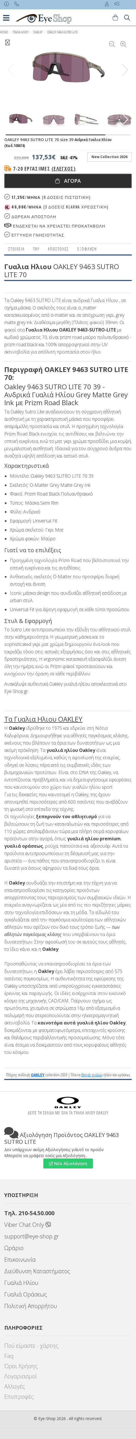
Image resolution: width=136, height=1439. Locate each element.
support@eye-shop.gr (31, 1236)
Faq (9, 1356)
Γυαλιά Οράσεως (25, 1294)
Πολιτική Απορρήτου (30, 1306)
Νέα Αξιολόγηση (68, 1163)
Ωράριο (14, 1248)
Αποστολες (58, 249)
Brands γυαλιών (92, 1074)
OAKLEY (37, 32)
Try (36, 249)
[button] (125, 70)
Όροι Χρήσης (21, 1366)
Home (4, 32)
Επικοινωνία (20, 1259)
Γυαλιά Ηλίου (21, 1283)
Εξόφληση (87, 249)
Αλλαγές (14, 1386)
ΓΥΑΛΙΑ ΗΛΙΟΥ (21, 32)
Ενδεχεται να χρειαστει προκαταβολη (54, 226)
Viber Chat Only (27, 1224)
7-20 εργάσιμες (44, 168)
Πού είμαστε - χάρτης (31, 1345)
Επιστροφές (19, 1396)
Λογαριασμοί (20, 1376)
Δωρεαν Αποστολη (30, 216)
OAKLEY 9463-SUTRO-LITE (62, 32)
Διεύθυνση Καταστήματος (37, 1271)
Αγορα (68, 180)
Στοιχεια (16, 249)
